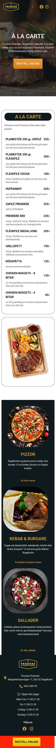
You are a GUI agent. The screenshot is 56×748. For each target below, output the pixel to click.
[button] (32, 6)
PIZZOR (28, 454)
